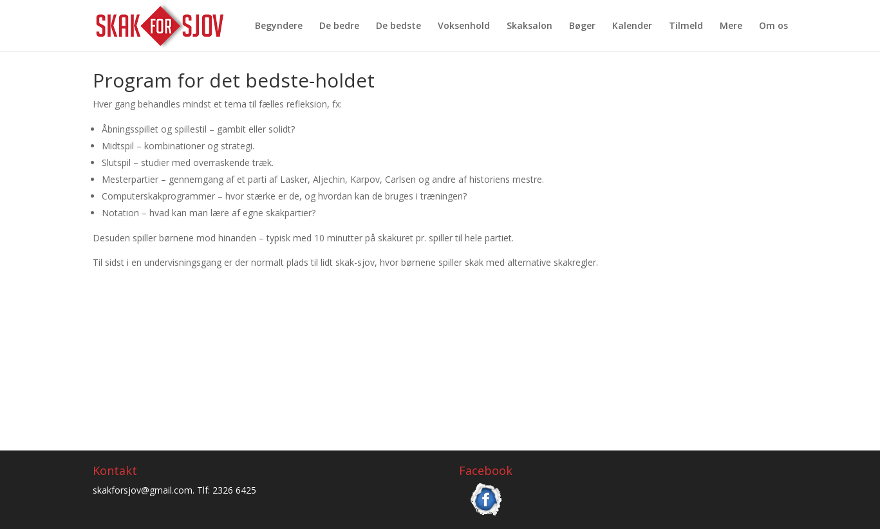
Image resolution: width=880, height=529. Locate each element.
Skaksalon (529, 26)
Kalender (632, 26)
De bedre (339, 26)
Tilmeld (686, 26)
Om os (773, 26)
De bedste (398, 26)
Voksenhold (464, 26)
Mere (731, 26)
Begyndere (279, 26)
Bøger (582, 26)
